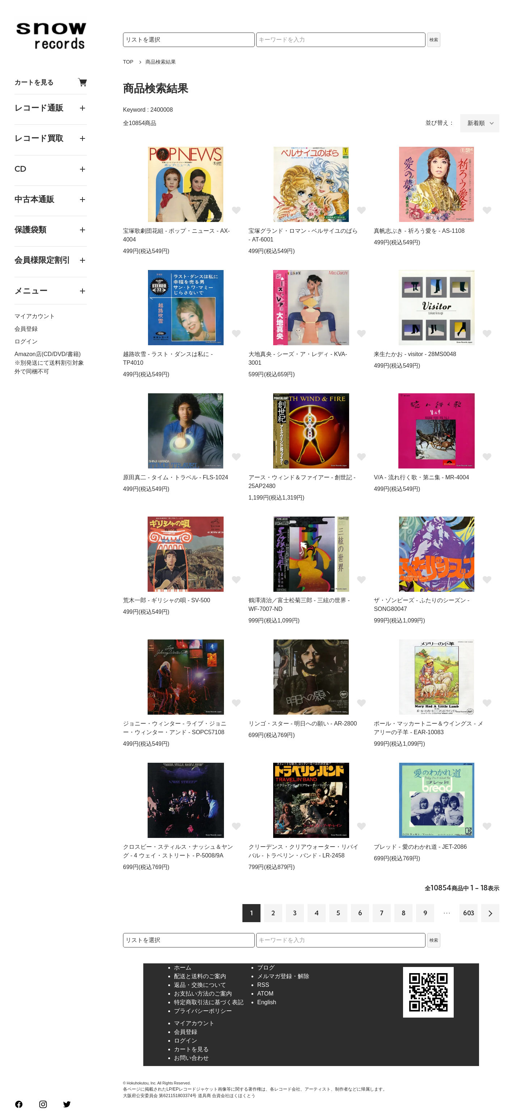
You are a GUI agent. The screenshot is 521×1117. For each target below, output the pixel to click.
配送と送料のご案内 (200, 976)
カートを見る (50, 82)
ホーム (182, 967)
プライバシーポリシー (203, 1011)
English (266, 1002)
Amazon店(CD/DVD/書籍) (47, 354)
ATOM (265, 993)
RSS (263, 985)
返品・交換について (200, 985)
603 (468, 913)
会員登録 (26, 329)
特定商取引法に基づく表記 (208, 1002)
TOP (128, 62)
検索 (433, 39)
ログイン (26, 341)
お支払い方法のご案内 (203, 993)
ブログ (266, 967)
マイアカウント (34, 316)
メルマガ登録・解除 (283, 976)
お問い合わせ (191, 1058)
